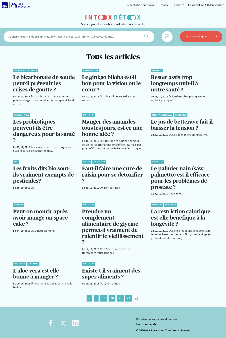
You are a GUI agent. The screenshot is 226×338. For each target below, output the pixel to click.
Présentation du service (140, 5)
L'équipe (164, 5)
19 (103, 295)
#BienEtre (157, 203)
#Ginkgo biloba (90, 70)
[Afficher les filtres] (167, 37)
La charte (178, 5)
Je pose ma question (201, 37)
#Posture (157, 70)
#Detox (86, 160)
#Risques (18, 203)
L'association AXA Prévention (206, 5)
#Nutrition (88, 114)
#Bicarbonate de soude (25, 70)
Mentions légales (147, 321)
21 (120, 295)
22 (128, 295)
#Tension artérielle (162, 114)
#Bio (16, 160)
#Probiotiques (21, 114)
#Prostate (157, 160)
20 (112, 295)
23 (136, 295)
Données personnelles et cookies (156, 316)
